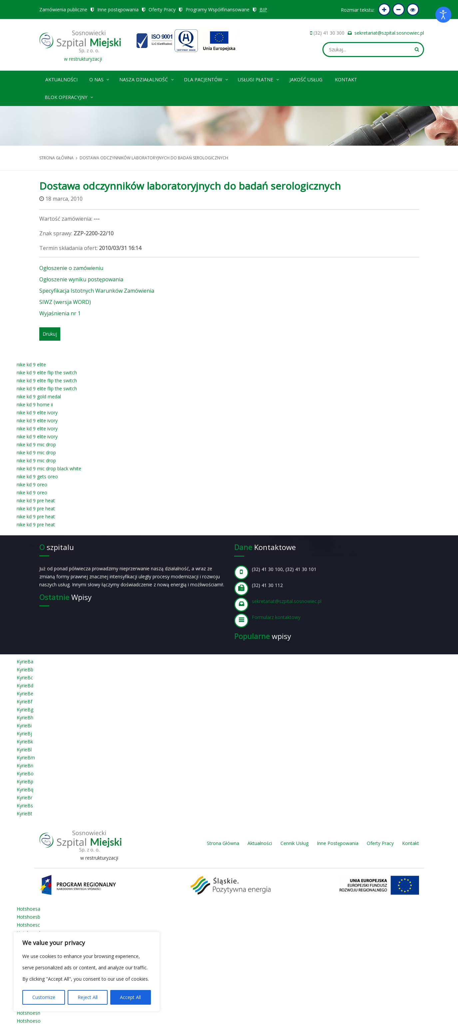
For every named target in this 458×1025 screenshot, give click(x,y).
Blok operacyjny (69, 96)
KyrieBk (25, 741)
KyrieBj (24, 733)
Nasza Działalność (147, 78)
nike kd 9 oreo (32, 484)
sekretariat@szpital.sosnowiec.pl (389, 33)
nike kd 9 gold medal (39, 396)
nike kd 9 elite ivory (37, 412)
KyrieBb (25, 669)
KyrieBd (25, 685)
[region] (86, 972)
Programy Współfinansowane (217, 9)
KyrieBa (25, 661)
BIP (263, 9)
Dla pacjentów (206, 78)
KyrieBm (26, 757)
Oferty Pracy (162, 9)
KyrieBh (25, 717)
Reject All (88, 997)
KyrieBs (25, 805)
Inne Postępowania (337, 843)
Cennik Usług (294, 843)
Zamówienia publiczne (63, 9)
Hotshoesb (28, 917)
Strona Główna (223, 843)
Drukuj (50, 334)
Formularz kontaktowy (276, 617)
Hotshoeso (29, 1021)
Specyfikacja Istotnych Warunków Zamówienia (96, 290)
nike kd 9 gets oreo (37, 476)
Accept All (130, 997)
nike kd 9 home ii (35, 404)
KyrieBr (24, 797)
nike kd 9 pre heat (36, 500)
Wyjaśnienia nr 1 (60, 313)
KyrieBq (25, 789)
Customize (43, 997)
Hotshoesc (28, 925)
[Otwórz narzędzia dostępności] (443, 15)
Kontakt (346, 79)
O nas (99, 78)
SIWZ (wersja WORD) (65, 302)
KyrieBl (24, 749)
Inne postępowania (118, 9)
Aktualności (61, 79)
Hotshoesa (28, 909)
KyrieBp (25, 781)
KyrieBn (25, 765)
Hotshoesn (28, 1013)
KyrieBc (25, 677)
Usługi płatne (259, 78)
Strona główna (56, 158)
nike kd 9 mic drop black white (49, 468)
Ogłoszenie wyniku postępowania (81, 279)
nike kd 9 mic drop (36, 444)
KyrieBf (24, 701)
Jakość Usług (305, 79)
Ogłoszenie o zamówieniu (71, 268)
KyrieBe (25, 693)
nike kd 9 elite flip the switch (47, 372)
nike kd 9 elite (31, 364)
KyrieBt (24, 813)
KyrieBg (25, 709)
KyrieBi (24, 725)
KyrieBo (25, 773)
